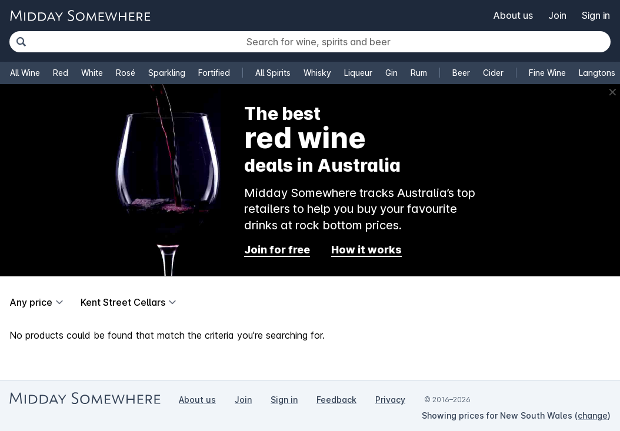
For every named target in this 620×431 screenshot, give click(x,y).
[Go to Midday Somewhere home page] (80, 15)
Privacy (390, 400)
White (92, 73)
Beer (461, 73)
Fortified (214, 73)
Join (557, 15)
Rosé (125, 73)
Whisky (317, 73)
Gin (391, 73)
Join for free (277, 249)
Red (60, 73)
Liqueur (358, 73)
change (593, 415)
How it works (366, 249)
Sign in (596, 15)
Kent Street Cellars (123, 302)
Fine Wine (547, 73)
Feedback (336, 400)
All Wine (25, 73)
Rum (419, 73)
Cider (493, 73)
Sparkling (166, 73)
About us (513, 15)
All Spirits (273, 73)
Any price (30, 302)
